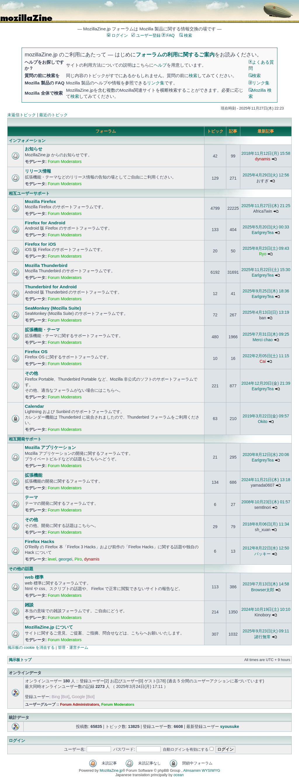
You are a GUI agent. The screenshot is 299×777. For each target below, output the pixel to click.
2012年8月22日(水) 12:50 (266, 548)
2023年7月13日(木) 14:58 (266, 584)
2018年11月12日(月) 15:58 (265, 153)
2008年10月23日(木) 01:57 (265, 502)
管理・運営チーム (73, 647)
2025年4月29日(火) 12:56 (266, 175)
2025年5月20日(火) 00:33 (266, 227)
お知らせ (33, 148)
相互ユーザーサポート (29, 193)
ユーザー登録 (146, 35)
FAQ (168, 35)
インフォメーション (27, 140)
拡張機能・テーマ (42, 329)
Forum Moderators (65, 161)
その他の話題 (21, 568)
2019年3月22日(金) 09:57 (266, 416)
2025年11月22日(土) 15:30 (265, 269)
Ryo (262, 254)
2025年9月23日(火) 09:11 (266, 631)
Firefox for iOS (40, 244)
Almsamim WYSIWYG (201, 770)
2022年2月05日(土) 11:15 (266, 355)
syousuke (229, 726)
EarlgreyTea (263, 232)
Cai (263, 361)
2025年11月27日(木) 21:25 (265, 205)
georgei (65, 559)
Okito (262, 421)
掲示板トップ (20, 660)
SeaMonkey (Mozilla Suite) (53, 308)
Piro (78, 559)
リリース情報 (38, 171)
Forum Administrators (79, 704)
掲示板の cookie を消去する (31, 647)
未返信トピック (21, 114)
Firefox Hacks (39, 541)
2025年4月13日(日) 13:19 (266, 312)
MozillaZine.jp (111, 770)
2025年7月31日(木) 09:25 (266, 334)
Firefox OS (36, 351)
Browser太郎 (262, 589)
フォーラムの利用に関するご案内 (175, 54)
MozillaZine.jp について (49, 627)
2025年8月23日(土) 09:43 (266, 248)
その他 (31, 373)
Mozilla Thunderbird (46, 265)
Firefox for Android (45, 222)
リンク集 (155, 82)
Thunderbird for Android (51, 286)
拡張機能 (33, 475)
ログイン (117, 35)
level (52, 559)
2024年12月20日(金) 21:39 (265, 383)
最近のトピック (53, 114)
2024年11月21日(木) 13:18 (265, 479)
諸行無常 (262, 636)
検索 (185, 35)
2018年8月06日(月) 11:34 (266, 524)
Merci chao (263, 339)
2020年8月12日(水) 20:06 (266, 454)
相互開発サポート (25, 439)
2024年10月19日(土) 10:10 (265, 609)
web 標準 (34, 577)
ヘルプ (160, 65)
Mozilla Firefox (40, 201)
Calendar (34, 406)
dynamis (262, 159)
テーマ (31, 497)
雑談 (29, 604)
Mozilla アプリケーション (50, 447)
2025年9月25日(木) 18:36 (266, 291)
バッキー (262, 553)
